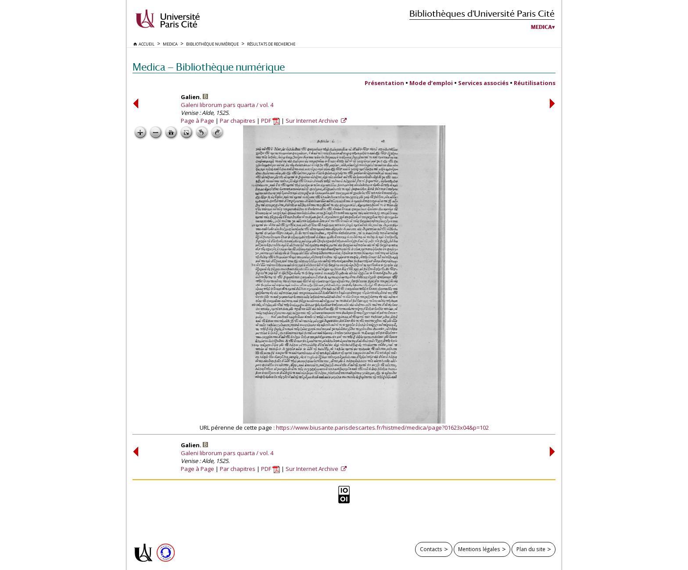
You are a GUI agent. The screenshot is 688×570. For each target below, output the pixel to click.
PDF (270, 121)
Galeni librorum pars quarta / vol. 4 (227, 105)
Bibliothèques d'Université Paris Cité (482, 13)
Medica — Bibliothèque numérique (209, 67)
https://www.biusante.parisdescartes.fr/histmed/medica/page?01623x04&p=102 (382, 427)
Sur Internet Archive (313, 121)
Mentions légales (479, 548)
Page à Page (197, 121)
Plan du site (530, 548)
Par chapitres (237, 121)
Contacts (431, 548)
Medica (541, 27)
